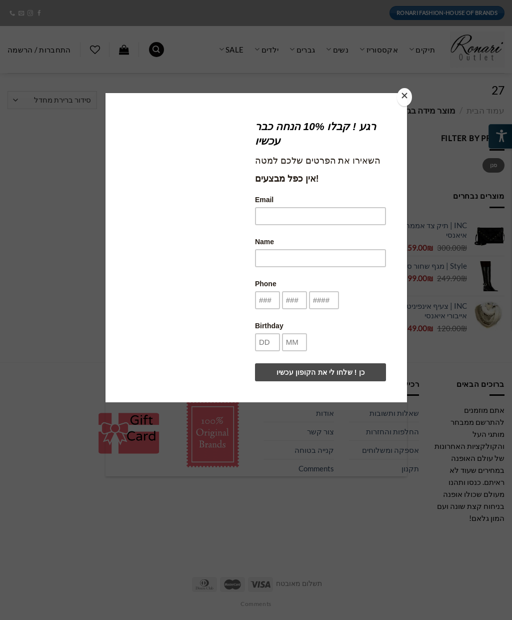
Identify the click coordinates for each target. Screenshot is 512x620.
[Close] (404, 97)
